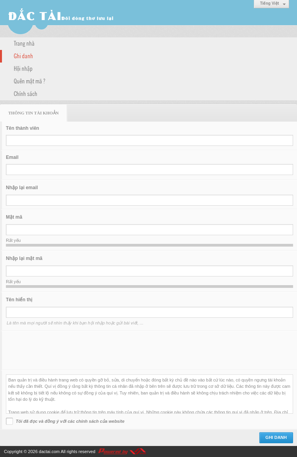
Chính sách (25, 93)
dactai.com (49, 451)
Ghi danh (23, 55)
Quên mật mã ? (29, 80)
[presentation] (65, 350)
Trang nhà (24, 43)
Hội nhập (23, 68)
